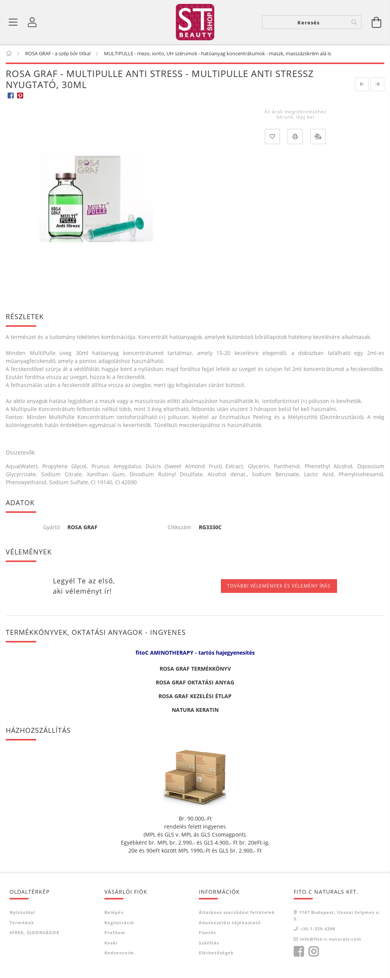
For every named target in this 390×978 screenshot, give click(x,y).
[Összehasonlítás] (318, 138)
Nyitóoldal (22, 914)
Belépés (113, 914)
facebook (299, 953)
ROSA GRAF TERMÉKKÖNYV (195, 670)
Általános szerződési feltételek (237, 914)
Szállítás (209, 944)
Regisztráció (119, 924)
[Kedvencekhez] (272, 138)
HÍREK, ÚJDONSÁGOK (34, 934)
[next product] (377, 85)
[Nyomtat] (295, 138)
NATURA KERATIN (195, 711)
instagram (313, 953)
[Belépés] (32, 22)
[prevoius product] (362, 85)
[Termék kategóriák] (13, 22)
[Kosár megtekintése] (376, 22)
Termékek (22, 924)
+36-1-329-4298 (317, 930)
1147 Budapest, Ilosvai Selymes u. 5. (337, 917)
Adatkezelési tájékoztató (230, 924)
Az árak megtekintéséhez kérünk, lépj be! (295, 115)
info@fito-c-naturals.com (330, 940)
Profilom (114, 934)
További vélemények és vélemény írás (279, 587)
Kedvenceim (119, 954)
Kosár (111, 944)
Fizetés (207, 934)
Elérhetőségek (216, 954)
